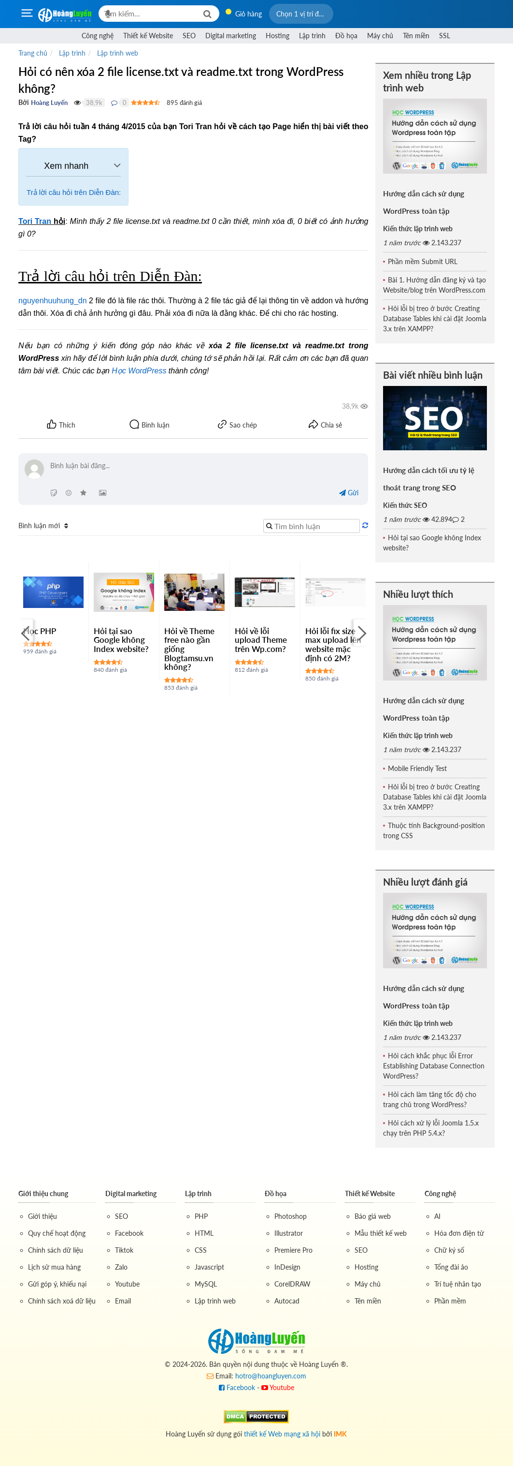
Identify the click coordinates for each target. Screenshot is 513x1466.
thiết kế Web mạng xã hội (282, 1434)
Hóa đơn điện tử (459, 1233)
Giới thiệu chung (43, 1193)
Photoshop (290, 1216)
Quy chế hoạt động (57, 1233)
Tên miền (416, 35)
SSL (444, 35)
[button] (301, 14)
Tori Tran (34, 221)
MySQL (206, 1284)
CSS (201, 1250)
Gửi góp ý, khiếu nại (57, 1284)
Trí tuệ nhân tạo (457, 1284)
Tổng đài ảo (451, 1267)
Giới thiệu (42, 1216)
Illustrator (288, 1233)
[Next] (361, 633)
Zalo (121, 1267)
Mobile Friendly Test (417, 768)
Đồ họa (346, 35)
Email (123, 1301)
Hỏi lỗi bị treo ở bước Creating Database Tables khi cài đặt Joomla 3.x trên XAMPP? (434, 318)
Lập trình (312, 35)
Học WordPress (139, 371)
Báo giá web (373, 1216)
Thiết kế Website (148, 35)
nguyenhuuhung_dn (52, 300)
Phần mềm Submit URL (422, 261)
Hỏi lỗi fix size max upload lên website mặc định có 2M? (333, 644)
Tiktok (124, 1250)
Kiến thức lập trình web (418, 228)
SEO (189, 35)
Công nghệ (98, 35)
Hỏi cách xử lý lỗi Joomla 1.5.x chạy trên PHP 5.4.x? (431, 1128)
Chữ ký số (449, 1250)
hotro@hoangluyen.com (270, 1376)
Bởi (23, 102)
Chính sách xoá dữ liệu (62, 1301)
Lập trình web (215, 1301)
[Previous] (25, 633)
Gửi (348, 493)
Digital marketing (230, 35)
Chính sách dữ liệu (55, 1250)
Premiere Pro (293, 1250)
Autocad (286, 1301)
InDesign (287, 1267)
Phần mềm (450, 1301)
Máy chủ (380, 35)
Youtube (127, 1284)
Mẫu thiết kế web (381, 1233)
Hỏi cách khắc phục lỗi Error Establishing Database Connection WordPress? (433, 1065)
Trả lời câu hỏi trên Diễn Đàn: (74, 192)
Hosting (277, 35)
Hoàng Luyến (49, 102)
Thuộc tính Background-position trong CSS (434, 830)
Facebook (129, 1233)
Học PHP (39, 631)
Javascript (209, 1267)
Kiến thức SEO (405, 505)
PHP (201, 1216)
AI (437, 1216)
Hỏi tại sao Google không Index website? (121, 640)
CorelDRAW (292, 1284)
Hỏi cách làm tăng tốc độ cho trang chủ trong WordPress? (429, 1099)
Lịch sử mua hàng (54, 1267)
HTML (204, 1233)
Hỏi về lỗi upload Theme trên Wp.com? (261, 640)
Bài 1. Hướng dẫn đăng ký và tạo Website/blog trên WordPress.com (434, 285)
